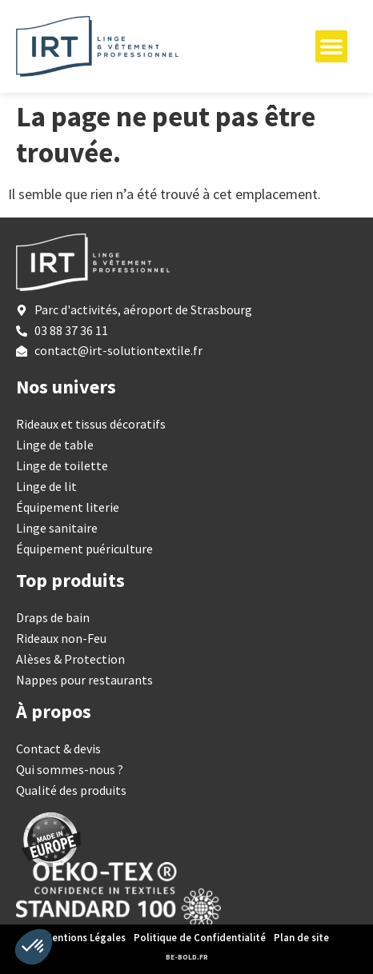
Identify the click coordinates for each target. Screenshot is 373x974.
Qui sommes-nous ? (69, 769)
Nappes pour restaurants (84, 680)
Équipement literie (67, 507)
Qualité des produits (71, 790)
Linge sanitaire (57, 528)
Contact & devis (58, 748)
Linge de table (55, 445)
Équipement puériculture (84, 549)
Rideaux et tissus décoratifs (91, 424)
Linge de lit (46, 486)
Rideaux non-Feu (61, 638)
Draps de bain (53, 617)
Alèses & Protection (70, 659)
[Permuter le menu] (331, 46)
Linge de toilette (62, 465)
